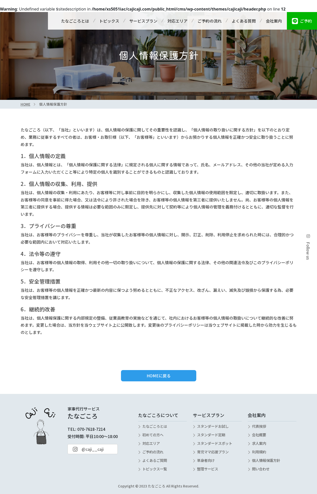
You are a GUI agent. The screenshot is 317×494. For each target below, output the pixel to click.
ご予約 (302, 21)
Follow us (308, 247)
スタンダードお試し (213, 426)
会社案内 (274, 21)
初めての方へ (152, 434)
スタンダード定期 (211, 434)
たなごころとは (75, 21)
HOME (25, 104)
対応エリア (177, 21)
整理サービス (207, 468)
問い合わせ (261, 468)
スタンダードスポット (214, 443)
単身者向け (206, 460)
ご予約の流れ (210, 21)
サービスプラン (143, 21)
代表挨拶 (259, 426)
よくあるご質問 (154, 460)
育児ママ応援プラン (213, 451)
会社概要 (259, 434)
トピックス (109, 21)
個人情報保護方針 (266, 460)
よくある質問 (244, 21)
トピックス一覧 (154, 468)
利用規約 (259, 451)
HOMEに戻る (159, 376)
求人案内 (259, 443)
